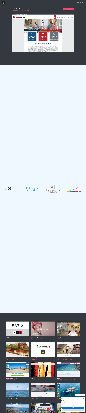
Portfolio (19, 2)
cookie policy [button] (75, 402)
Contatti (25, 2)
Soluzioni (13, 2)
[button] (84, 399)
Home (8, 2)
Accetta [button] (72, 407)
